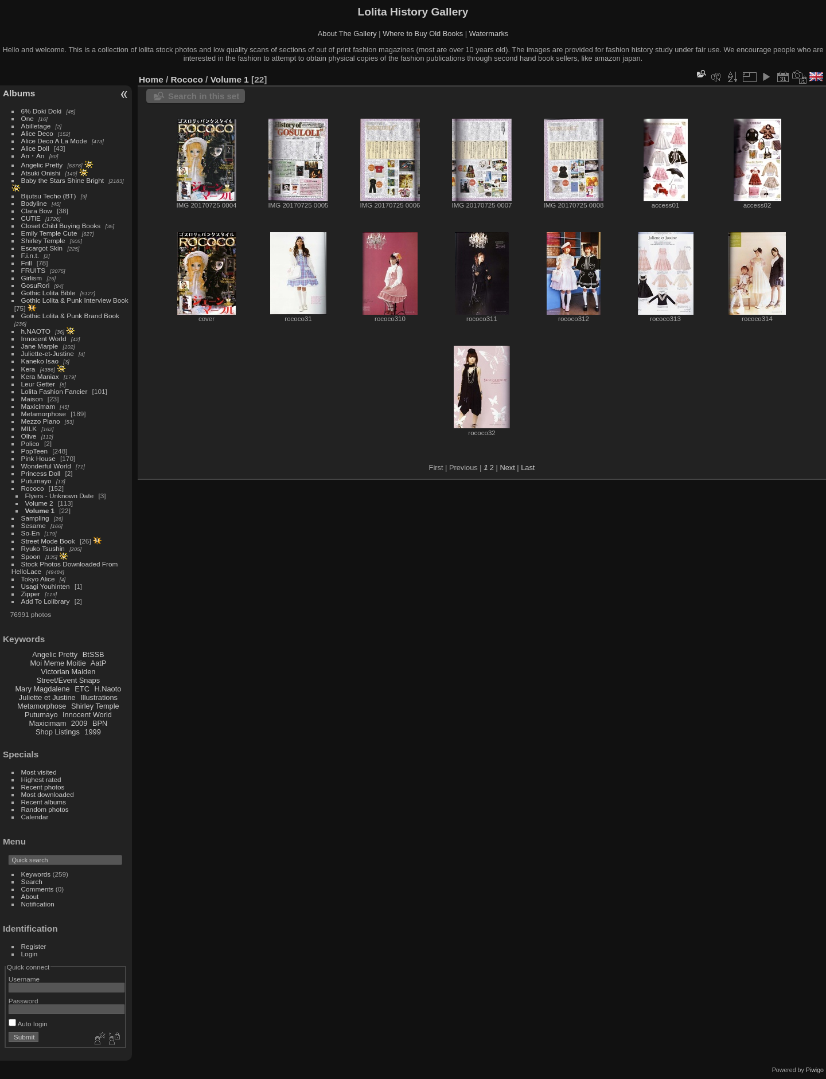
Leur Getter (38, 384)
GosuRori (35, 285)
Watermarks (489, 33)
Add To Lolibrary (45, 601)
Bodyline (34, 203)
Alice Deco (37, 133)
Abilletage (36, 126)
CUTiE (31, 218)
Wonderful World (46, 466)
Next (507, 467)
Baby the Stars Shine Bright (62, 180)
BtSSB (93, 654)
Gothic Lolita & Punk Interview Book (74, 300)
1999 (92, 732)
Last (528, 467)
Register (33, 946)
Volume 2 (39, 503)
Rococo (32, 488)
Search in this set (203, 96)
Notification (37, 904)
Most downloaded (47, 794)
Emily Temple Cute (49, 233)
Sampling (35, 518)
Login (29, 953)
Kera (28, 369)
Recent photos (43, 787)
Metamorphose (43, 413)
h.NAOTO (35, 331)
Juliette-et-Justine (47, 353)
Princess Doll (41, 473)
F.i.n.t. (30, 255)
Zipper (30, 593)
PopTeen (34, 451)
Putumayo (36, 480)
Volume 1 (39, 510)
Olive (29, 436)
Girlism (31, 278)
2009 (79, 723)
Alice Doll (35, 148)
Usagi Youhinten (45, 586)
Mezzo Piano (40, 421)
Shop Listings (58, 732)
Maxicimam (38, 406)
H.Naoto (107, 689)
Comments (37, 889)
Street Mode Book (48, 541)
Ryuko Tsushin (43, 548)
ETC (82, 689)
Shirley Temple (43, 240)
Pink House (38, 458)
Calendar (35, 816)
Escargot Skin (42, 248)
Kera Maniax (40, 376)
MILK (29, 428)
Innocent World (44, 338)
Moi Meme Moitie (57, 663)
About (30, 896)
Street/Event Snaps (68, 680)
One (27, 118)
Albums (19, 93)
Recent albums (43, 802)
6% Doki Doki (41, 111)
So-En (30, 533)
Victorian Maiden (68, 671)
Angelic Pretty (42, 165)
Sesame (33, 525)
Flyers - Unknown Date (59, 495)
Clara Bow (36, 210)
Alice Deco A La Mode (54, 140)
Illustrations (99, 697)
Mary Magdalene (42, 689)
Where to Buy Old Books (423, 33)
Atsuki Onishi (41, 173)
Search (31, 881)
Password (23, 1000)
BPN (99, 723)
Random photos (45, 809)
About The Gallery (347, 33)
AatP (99, 663)
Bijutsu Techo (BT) (48, 196)
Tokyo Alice (38, 578)
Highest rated (41, 779)
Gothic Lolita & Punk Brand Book (70, 315)
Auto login (28, 1023)
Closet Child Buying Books (61, 225)
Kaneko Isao (40, 361)
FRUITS (33, 270)
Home (151, 79)
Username (24, 979)
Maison (32, 398)
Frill (26, 263)
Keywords (36, 874)
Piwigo (815, 1069)
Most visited (39, 772)
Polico (30, 443)
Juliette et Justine (47, 697)
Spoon (31, 556)
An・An (33, 155)
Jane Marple (40, 346)
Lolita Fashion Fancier (54, 391)
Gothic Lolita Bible (48, 292)
